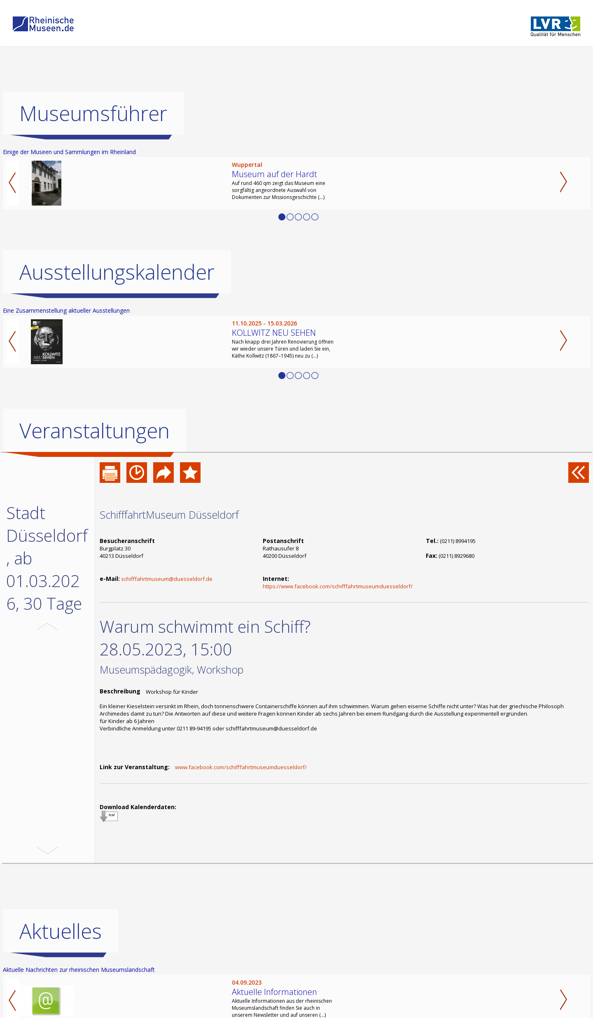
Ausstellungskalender (117, 272)
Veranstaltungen (94, 431)
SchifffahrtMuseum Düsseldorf (169, 515)
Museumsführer (93, 113)
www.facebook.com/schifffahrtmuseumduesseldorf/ (241, 767)
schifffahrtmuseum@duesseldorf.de (166, 579)
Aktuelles (60, 931)
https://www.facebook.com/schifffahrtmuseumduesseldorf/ (338, 586)
